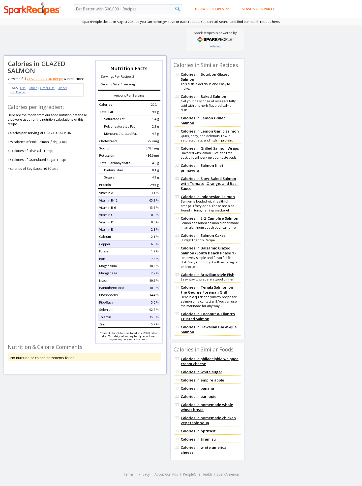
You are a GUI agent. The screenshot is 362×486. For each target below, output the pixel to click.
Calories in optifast (198, 430)
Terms (128, 474)
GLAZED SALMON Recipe (45, 78)
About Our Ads (166, 474)
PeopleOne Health (197, 474)
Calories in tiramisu (198, 439)
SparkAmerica (228, 474)
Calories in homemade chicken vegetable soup (208, 420)
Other (33, 88)
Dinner (62, 88)
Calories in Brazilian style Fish (207, 274)
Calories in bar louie (198, 396)
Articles (215, 46)
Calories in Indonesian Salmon (208, 196)
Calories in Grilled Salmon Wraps (210, 148)
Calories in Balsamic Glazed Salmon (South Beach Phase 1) (208, 250)
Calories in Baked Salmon (203, 96)
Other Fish (47, 88)
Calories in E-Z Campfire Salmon (209, 218)
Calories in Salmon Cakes (203, 235)
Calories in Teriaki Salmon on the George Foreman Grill (207, 290)
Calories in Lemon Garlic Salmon (210, 131)
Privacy (144, 474)
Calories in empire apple (202, 380)
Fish (23, 88)
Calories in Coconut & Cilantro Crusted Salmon (208, 316)
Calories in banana (197, 388)
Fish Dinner (18, 92)
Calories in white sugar (201, 371)
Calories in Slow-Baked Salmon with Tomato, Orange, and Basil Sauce (210, 183)
